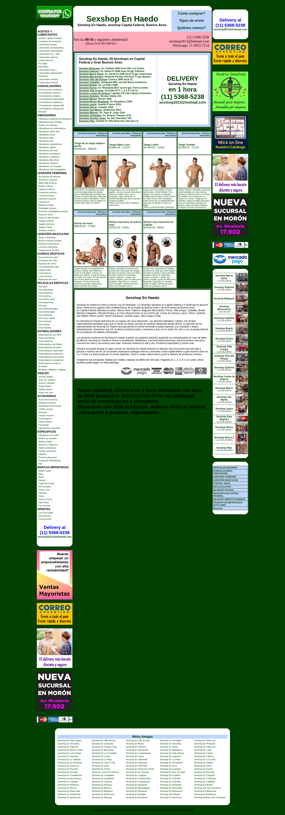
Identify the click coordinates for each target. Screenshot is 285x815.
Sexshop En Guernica (68, 766)
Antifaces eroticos (47, 403)
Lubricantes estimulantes (51, 51)
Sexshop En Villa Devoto (104, 740)
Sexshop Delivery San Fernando (209, 797)
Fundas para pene (47, 451)
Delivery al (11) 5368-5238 (54, 530)
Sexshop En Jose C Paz (103, 762)
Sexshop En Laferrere (170, 756)
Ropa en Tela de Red (49, 218)
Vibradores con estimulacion (52, 128)
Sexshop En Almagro (136, 794)
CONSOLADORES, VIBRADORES (223, 472)
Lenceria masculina (48, 247)
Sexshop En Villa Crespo (138, 740)
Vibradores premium (48, 150)
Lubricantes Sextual (48, 82)
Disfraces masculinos (49, 244)
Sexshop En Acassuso (136, 797)
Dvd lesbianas (45, 315)
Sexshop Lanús (88, 104)
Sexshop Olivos (88, 107)
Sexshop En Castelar (68, 781)
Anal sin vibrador (47, 383)
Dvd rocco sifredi (47, 318)
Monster (43, 112)
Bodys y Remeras (47, 237)
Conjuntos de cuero (48, 260)
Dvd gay (43, 305)
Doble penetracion (47, 448)
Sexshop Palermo (89, 71)
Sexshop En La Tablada (69, 759)
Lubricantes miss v (48, 70)
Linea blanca (45, 273)
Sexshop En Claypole (204, 775)
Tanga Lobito (151, 144)
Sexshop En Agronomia (69, 797)
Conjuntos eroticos (48, 192)
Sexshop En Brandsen (136, 785)
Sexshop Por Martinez (68, 785)
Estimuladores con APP (50, 335)
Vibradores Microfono (49, 160)
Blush (41, 477)
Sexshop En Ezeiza (203, 769)
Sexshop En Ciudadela (103, 778)
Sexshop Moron (88, 98)
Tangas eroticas (46, 221)
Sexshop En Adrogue (102, 797)
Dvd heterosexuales (48, 308)
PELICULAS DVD (222, 487)
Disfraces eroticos (47, 199)
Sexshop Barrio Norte (91, 74)
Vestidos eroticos (47, 230)
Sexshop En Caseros (102, 781)
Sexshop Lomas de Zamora (94, 93)
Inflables (43, 454)
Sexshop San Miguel (170, 794)
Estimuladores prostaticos (51, 360)
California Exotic (46, 483)
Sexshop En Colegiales (103, 775)
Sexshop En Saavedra (102, 743)
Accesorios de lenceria (50, 176)
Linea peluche (45, 276)
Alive (41, 474)
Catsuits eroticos (47, 189)
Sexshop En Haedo (122, 18)
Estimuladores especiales (51, 350)
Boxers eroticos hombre (50, 240)
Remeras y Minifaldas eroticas (53, 211)
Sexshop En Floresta (68, 769)
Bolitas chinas (45, 441)
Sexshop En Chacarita (205, 778)
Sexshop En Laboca (204, 756)
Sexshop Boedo (88, 85)
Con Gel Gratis (46, 513)
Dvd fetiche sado (47, 299)
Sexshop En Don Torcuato (172, 772)
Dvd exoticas (45, 296)
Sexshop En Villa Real (136, 759)
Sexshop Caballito (89, 82)
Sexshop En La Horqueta (70, 762)
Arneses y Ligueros (48, 180)
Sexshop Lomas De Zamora (105, 772)
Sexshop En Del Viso (204, 772)
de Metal (43, 366)
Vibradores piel (46, 141)
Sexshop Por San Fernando (207, 788)
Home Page (79, 129)
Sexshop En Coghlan (136, 775)
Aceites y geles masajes (50, 38)
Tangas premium (47, 224)
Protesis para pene (48, 457)
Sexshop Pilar (87, 121)
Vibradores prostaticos (49, 153)
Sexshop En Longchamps (138, 753)
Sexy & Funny (45, 499)
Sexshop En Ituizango (136, 762)
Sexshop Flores (88, 87)
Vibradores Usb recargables (52, 169)
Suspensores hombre (49, 250)
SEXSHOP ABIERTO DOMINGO (229, 499)
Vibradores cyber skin (49, 131)
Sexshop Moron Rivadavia (93, 101)
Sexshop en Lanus (135, 756)
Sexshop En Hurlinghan (171, 762)
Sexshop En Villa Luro (205, 740)
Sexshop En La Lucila (204, 759)
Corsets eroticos (46, 195)
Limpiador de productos (50, 41)
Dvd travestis (45, 327)
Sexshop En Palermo (136, 747)
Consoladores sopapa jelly (51, 105)
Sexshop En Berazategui (138, 788)
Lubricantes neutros (48, 57)
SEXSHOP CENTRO (223, 490)
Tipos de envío (191, 21)
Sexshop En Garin (203, 766)
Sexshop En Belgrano (102, 791)
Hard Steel (44, 502)
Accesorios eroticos (48, 399)
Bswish (42, 480)
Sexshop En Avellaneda (69, 794)
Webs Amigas (142, 736)
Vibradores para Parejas (50, 122)
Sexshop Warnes (88, 112)
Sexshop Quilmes (89, 96)
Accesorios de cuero (48, 257)
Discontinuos (45, 516)
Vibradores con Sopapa (50, 166)
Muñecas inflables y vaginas (52, 369)
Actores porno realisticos (50, 89)
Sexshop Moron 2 (224, 437)
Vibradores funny (47, 134)
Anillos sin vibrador (48, 438)
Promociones (45, 519)
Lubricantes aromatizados (51, 47)
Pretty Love (44, 490)
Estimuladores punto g (49, 363)
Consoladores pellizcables (51, 99)
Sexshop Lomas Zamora (69, 778)
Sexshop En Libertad (68, 756)
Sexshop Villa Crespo (91, 90)
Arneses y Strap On (48, 444)
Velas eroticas (45, 422)
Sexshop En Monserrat (103, 750)
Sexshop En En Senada (137, 772)
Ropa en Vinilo (46, 214)
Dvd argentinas (46, 289)
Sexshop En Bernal (67, 788)
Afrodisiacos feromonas (50, 406)
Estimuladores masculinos (51, 357)
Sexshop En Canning (170, 781)
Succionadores (46, 341)
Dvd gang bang (46, 302)
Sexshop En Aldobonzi (205, 794)
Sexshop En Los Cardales (104, 753)
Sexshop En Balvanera (171, 791)
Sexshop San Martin (90, 110)
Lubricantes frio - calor (49, 54)
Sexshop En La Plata (170, 759)
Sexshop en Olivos (169, 747)
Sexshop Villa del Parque (93, 79)
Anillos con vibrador (48, 125)
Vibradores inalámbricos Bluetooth (55, 119)
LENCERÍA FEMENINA (224, 477)
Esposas (43, 412)
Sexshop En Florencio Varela (140, 769)
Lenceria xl (44, 202)
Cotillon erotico (46, 409)
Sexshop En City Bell (170, 778)
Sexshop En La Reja (101, 759)
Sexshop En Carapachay (138, 781)
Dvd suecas (44, 324)
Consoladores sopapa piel (51, 108)
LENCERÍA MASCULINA (225, 480)
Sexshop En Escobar (68, 772)
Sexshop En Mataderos (171, 750)
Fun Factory (44, 505)
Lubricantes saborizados (50, 73)
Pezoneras (44, 425)
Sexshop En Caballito (204, 781)
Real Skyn (43, 66)
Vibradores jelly (46, 138)
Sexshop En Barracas (136, 791)
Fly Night (43, 63)
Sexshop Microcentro (91, 76)
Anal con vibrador (47, 380)
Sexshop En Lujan (203, 750)
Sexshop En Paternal (68, 747)
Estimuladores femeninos (51, 354)
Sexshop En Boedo (203, 785)
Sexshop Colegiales (90, 115)
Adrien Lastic (45, 471)
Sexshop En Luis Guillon (69, 753)
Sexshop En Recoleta (170, 743)
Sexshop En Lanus (101, 756)
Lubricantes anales (48, 44)
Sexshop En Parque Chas (104, 747)
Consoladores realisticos (50, 102)
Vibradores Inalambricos (50, 144)
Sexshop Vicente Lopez (92, 118)
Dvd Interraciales (47, 312)
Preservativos (45, 418)
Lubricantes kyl (46, 60)
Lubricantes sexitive (48, 79)
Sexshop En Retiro (135, 743)
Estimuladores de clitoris (50, 344)
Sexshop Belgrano (89, 68)
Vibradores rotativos (48, 163)
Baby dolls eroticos (48, 183)
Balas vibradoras (47, 338)
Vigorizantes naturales (49, 428)
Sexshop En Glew (100, 766)
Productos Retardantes (50, 460)
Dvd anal (43, 286)
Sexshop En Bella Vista (69, 791)
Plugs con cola (46, 392)
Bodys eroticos (46, 186)
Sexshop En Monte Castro (70, 750)
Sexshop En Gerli (168, 766)
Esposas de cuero (47, 263)
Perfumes (43, 76)
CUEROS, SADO (221, 483)
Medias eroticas (46, 205)
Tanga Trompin (186, 144)
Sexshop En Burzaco (102, 785)
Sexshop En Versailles (170, 740)
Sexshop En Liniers (203, 753)
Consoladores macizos (50, 93)
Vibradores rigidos (47, 147)
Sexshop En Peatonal (204, 743)
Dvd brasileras (45, 293)
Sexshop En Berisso (101, 788)
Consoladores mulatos (49, 96)
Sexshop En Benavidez (171, 788)
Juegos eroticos (46, 415)
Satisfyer (43, 493)
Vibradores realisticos (49, 157)
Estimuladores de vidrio (50, 347)
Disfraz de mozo (83, 223)
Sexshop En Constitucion (70, 775)
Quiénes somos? (191, 28)
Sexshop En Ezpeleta (170, 769)
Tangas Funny (45, 227)
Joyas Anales (45, 386)
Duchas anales (46, 376)
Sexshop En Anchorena (103, 794)
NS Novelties (45, 486)
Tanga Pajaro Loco (119, 144)
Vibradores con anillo (49, 435)
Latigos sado (45, 270)
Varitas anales (45, 389)
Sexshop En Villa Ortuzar (172, 753)
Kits (40, 463)
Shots (41, 496)
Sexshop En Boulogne (170, 785)
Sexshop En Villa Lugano (70, 740)
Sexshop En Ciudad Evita (138, 778)
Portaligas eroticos (48, 208)
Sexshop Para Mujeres (224, 418)
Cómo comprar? (191, 13)
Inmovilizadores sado (49, 267)
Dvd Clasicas (45, 321)
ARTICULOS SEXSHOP (225, 467)
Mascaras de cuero (48, 279)
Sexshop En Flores (101, 769)
